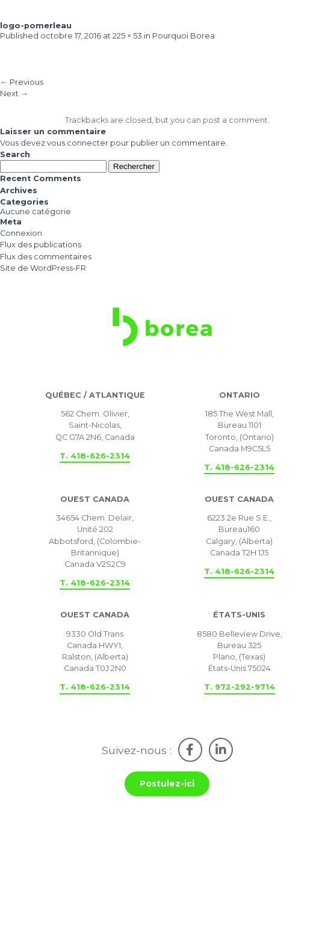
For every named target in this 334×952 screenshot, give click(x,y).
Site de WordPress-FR (43, 268)
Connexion (21, 233)
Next (14, 93)
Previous (21, 82)
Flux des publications (40, 244)
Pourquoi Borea (183, 35)
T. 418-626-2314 (95, 455)
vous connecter (77, 142)
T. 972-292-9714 (239, 686)
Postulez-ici (167, 783)
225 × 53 (127, 35)
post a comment (235, 120)
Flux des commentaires (45, 256)
